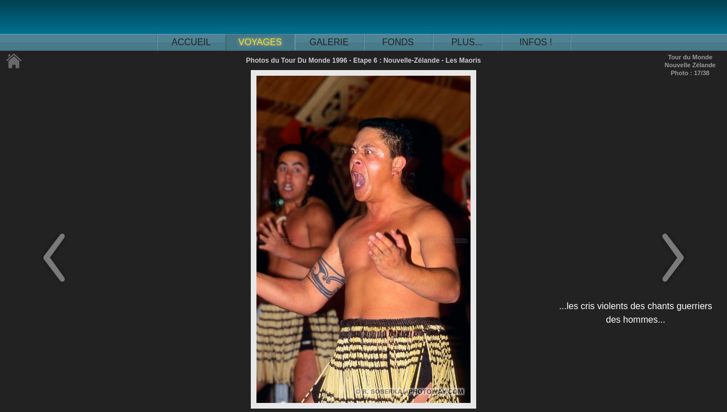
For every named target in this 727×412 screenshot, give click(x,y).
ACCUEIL (191, 42)
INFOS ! (536, 42)
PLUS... (466, 42)
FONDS (398, 42)
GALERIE (329, 42)
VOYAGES (260, 42)
